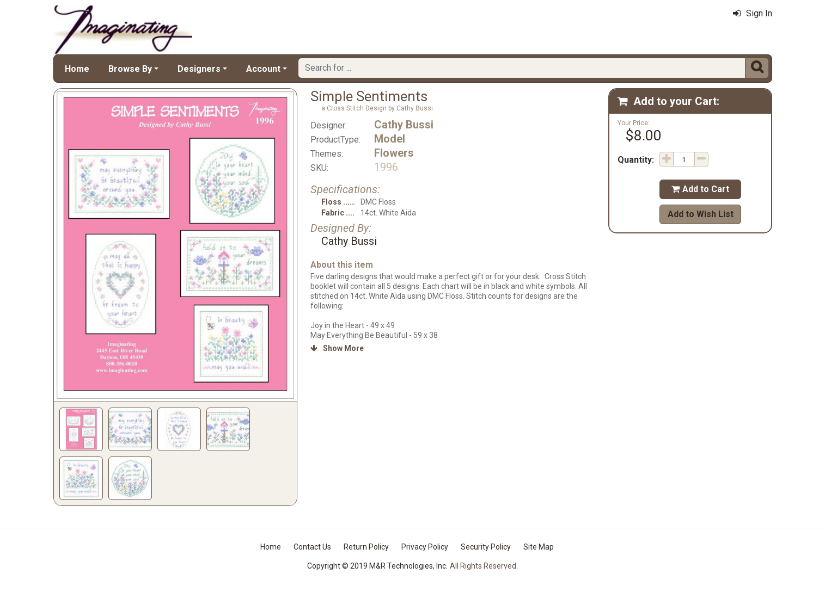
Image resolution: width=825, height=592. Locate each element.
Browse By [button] (130, 69)
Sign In (752, 13)
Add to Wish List (701, 214)
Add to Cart (700, 189)
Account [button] (263, 69)
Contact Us (312, 546)
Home (77, 69)
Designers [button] (199, 69)
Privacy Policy (424, 546)
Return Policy (366, 546)
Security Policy (486, 546)
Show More (337, 348)
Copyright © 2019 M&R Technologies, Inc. (377, 566)
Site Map (538, 546)
